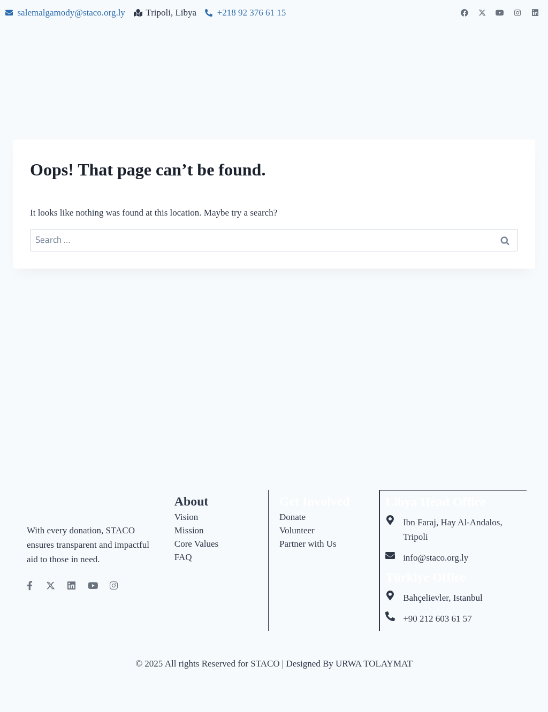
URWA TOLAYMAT (374, 663)
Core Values (196, 544)
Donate (292, 517)
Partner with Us (308, 544)
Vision (186, 517)
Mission (189, 530)
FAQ (183, 557)
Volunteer (297, 530)
